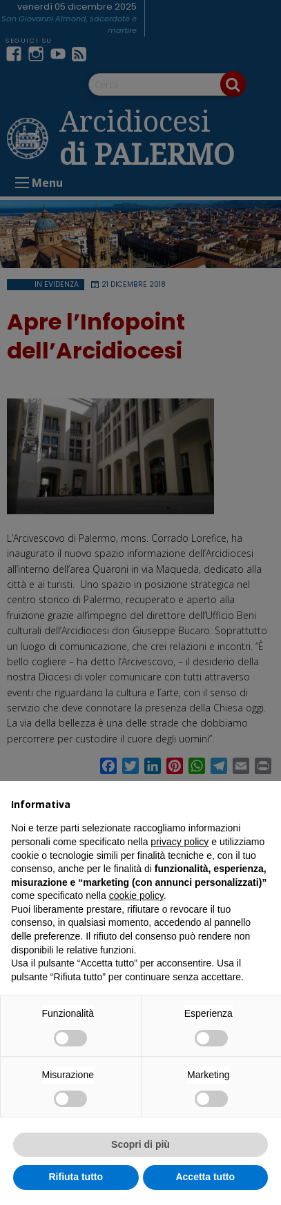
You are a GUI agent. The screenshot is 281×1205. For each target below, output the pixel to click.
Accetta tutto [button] (205, 1176)
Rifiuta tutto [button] (75, 1176)
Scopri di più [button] (140, 1144)
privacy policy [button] (180, 841)
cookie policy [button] (136, 895)
